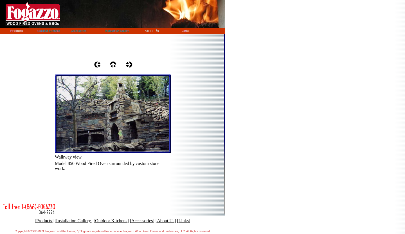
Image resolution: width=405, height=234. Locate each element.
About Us (165, 220)
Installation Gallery (73, 220)
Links (184, 220)
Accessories (142, 220)
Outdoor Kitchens (111, 220)
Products (44, 220)
